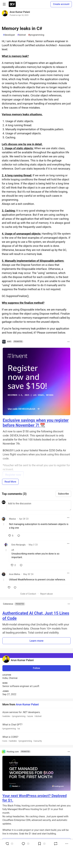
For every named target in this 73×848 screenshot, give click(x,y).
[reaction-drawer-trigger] (9, 843)
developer (9, 35)
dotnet (21, 35)
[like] (11, 535)
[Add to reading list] (42, 843)
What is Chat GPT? (36, 726)
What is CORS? (36, 739)
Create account (61, 4)
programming (36, 35)
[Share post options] (67, 844)
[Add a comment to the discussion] (39, 505)
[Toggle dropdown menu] (68, 341)
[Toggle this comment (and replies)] (4, 524)
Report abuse (46, 594)
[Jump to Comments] (25, 843)
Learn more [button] (36, 640)
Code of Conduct (28, 594)
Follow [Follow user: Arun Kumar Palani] (36, 668)
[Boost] (56, 843)
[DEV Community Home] (12, 4)
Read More (10, 481)
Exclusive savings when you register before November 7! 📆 (36, 423)
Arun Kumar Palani (20, 12)
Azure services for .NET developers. (36, 714)
